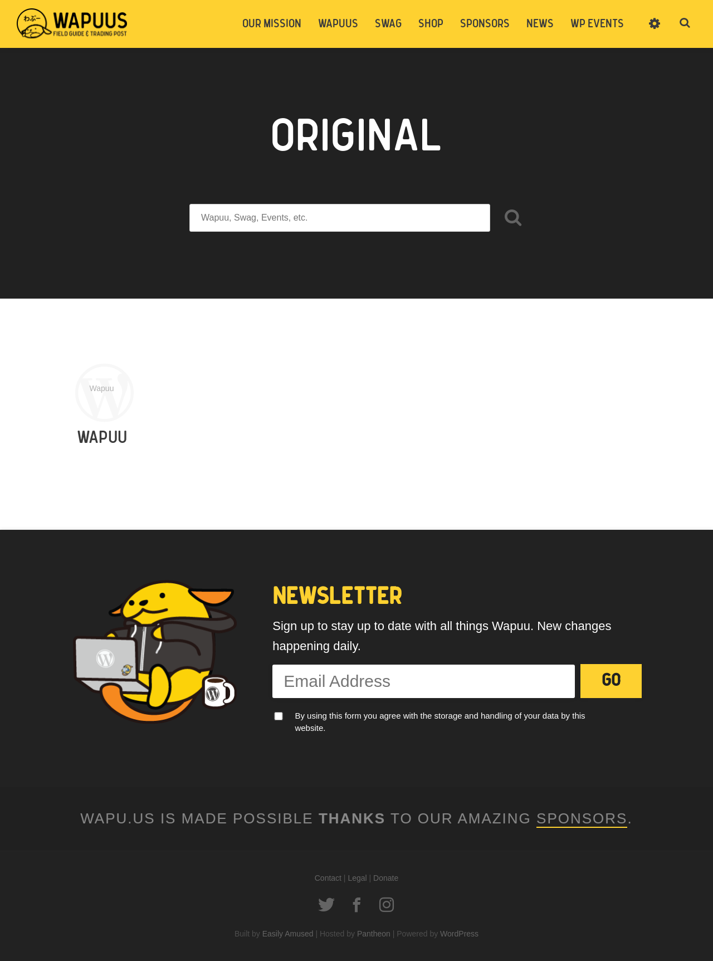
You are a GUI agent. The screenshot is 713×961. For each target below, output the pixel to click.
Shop (430, 24)
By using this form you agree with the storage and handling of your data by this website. (440, 722)
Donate (385, 878)
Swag (388, 24)
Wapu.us (72, 23)
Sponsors (485, 24)
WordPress (459, 933)
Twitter (326, 905)
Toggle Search (685, 23)
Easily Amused (288, 933)
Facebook (356, 905)
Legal (357, 878)
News (540, 24)
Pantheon (373, 933)
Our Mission (271, 24)
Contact (328, 878)
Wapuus (338, 24)
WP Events (597, 24)
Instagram (386, 905)
